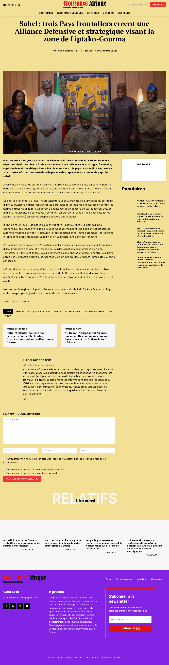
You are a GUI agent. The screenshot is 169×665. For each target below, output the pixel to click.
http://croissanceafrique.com (39, 365)
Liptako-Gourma (94, 311)
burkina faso (72, 311)
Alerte (57, 311)
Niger (8, 315)
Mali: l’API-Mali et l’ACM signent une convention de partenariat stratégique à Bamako (150, 218)
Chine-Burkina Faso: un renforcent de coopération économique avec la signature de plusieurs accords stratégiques (150, 247)
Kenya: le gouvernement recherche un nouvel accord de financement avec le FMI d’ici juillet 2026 (150, 232)
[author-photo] (12, 549)
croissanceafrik (68, 50)
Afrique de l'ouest (39, 311)
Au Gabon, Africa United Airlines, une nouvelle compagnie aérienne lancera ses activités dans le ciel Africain (86, 337)
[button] (12, 4)
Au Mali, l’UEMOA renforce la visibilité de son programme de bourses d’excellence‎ (151, 203)
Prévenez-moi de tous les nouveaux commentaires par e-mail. (35, 469)
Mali (110, 311)
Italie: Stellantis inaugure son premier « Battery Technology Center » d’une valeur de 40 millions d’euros (30, 337)
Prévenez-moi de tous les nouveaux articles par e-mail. (32, 473)
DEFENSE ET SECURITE (84, 151)
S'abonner (130, 628)
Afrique (19, 311)
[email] (130, 619)
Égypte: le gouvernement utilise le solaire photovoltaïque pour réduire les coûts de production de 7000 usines (151, 262)
